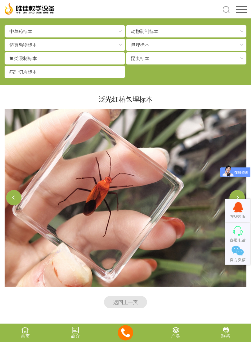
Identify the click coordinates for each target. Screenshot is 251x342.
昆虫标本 (140, 58)
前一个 (14, 197)
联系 (226, 332)
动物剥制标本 (144, 31)
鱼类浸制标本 (23, 58)
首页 (25, 332)
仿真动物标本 (23, 44)
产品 (176, 332)
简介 (75, 332)
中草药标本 (20, 31)
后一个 (237, 197)
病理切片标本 (23, 71)
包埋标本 (140, 44)
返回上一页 (125, 302)
